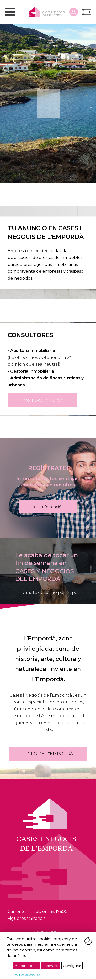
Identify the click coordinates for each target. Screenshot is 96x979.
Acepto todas (26, 965)
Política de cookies (27, 974)
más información (42, 400)
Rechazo (50, 965)
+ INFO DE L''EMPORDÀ (48, 753)
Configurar (72, 965)
